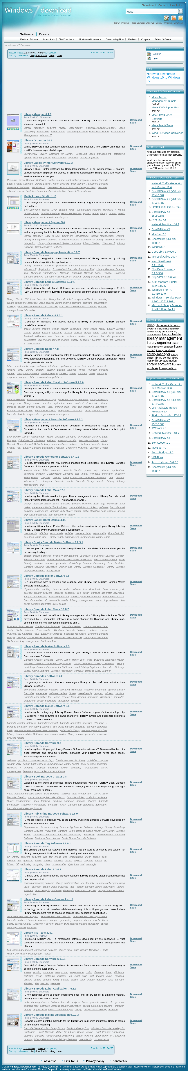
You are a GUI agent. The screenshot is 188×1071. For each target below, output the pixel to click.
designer (101, 979)
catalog (63, 209)
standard (28, 983)
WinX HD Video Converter (167, 132)
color (82, 979)
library (43, 153)
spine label (41, 537)
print (42, 484)
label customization (40, 377)
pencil (36, 332)
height (87, 332)
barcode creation (71, 626)
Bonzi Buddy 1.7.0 (162, 452)
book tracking (34, 343)
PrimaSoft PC (116, 533)
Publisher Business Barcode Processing (57, 834)
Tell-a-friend (149, 5)
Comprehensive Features (48, 247)
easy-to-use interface (70, 410)
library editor (167, 368)
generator (85, 340)
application (66, 366)
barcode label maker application (24, 808)
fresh (10, 730)
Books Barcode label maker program (68, 180)
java (66, 217)
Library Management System (107, 236)
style (70, 864)
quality (74, 340)
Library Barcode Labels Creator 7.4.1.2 (48, 899)
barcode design (49, 373)
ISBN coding (59, 604)
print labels (56, 533)
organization (100, 302)
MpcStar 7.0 (159, 234)
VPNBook (157, 457)
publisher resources (75, 633)
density (120, 332)
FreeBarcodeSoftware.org (60, 1035)
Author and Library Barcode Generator (81, 566)
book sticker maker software (49, 771)
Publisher (119, 1005)
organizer (73, 157)
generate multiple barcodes (73, 399)
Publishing (50, 830)
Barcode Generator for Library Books (44, 1028)
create (27, 328)
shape (94, 328)
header (68, 332)
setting (37, 979)
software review (56, 127)
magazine (12, 377)
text (19, 860)
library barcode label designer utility (69, 299)
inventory (28, 771)
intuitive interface (50, 213)
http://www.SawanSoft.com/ (101, 127)
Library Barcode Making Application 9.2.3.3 (51, 1014)
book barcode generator (94, 764)
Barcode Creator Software (38, 659)
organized (93, 697)
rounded (92, 369)
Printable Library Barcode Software (26, 180)
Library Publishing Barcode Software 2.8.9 (51, 813)
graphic (46, 328)
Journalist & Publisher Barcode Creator (102, 555)
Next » (41, 52)
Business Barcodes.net (44, 273)
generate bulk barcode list (55, 916)
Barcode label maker (35, 697)
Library (27, 265)
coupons (23, 377)
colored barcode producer (33, 920)
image (58, 856)
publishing (29, 667)
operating (64, 689)
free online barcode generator (69, 726)
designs (81, 697)
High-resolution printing (37, 589)
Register (156, 54)
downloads (41, 55)
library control (163, 357)
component (40, 950)
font (82, 864)
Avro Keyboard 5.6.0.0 (165, 462)
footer (102, 328)
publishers (50, 700)
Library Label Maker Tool (70, 659)
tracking (103, 299)
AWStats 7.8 (159, 219)
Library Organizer (89, 157)
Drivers (44, 34)
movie (50, 217)
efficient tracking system (37, 555)
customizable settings (89, 209)
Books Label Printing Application (105, 1032)
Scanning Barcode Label (86, 273)
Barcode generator (59, 596)
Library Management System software (59, 243)
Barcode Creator (72, 470)
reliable (69, 533)
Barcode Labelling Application (50, 265)
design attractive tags (95, 1009)
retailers (25, 856)
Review (108, 273)
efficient (11, 191)
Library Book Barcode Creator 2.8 (45, 776)
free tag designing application (89, 406)
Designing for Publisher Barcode (35, 637)
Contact (163, 5)
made (43, 217)
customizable (59, 157)
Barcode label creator (20, 410)
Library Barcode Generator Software (84, 477)
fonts (89, 659)
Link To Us (176, 5)
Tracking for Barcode (47, 626)
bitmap (11, 864)
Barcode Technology (62, 670)
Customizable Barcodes (60, 473)
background (61, 972)
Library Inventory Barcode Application (61, 827)
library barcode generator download (103, 592)
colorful (51, 369)
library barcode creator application (44, 403)
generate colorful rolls (101, 1002)
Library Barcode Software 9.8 (42, 743)
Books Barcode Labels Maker (85, 830)
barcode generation (112, 336)
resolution (75, 328)
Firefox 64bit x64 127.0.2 (166, 206)
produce (55, 470)
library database (165, 350)
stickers (63, 373)
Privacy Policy (95, 1061)
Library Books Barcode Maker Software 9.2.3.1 (53, 542)
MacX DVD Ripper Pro (165, 107)
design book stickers (34, 764)
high (111, 332)
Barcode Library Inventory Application (90, 265)
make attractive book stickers (99, 511)
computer (119, 697)
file (105, 860)
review (20, 191)
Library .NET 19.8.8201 (38, 932)
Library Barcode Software (96, 276)
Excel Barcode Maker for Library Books (61, 1032)
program (96, 340)
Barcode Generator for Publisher (54, 667)
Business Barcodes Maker (109, 659)
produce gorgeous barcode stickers (74, 801)
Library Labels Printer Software (52, 183)
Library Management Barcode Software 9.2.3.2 (53, 419)
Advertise (50, 1061)
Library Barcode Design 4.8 (41, 348)
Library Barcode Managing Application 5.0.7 (52, 252)
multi (105, 340)
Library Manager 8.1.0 (38, 114)
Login (155, 58)
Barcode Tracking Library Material (63, 276)
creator (65, 697)
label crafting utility (59, 406)
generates (41, 693)
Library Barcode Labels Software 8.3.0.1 (49, 281)
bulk (111, 477)
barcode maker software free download (76, 589)
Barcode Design (85, 481)
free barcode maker (113, 596)
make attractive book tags (41, 399)
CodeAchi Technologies (75, 236)
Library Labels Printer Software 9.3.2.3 (48, 162)
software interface (47, 366)
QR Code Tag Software (32, 440)
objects (78, 860)
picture (36, 328)
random (119, 693)
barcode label (83, 533)
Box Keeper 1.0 (161, 442)
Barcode (64, 273)
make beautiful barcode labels (24, 793)
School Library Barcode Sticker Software (56, 444)
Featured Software (29, 39)
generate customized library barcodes (37, 306)
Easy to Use (52, 236)
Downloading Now (115, 39)
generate (102, 366)
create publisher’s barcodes (22, 302)
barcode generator (56, 563)
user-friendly (76, 127)
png (65, 856)
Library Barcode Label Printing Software (55, 1039)
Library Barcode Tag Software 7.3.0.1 (47, 843)
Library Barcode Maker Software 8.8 (47, 575)
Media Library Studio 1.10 (40, 196)
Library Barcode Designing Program (43, 447)
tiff (17, 864)
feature (100, 976)
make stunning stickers (36, 1002)
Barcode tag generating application (87, 804)
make (109, 976)
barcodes (42, 689)
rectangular (46, 481)
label (104, 332)
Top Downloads (66, 39)
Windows (95, 473)
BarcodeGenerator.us (79, 191)
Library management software (40, 239)
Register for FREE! (165, 168)
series (40, 700)
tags (32, 366)
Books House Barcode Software (79, 838)
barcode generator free (68, 592)
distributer (76, 689)
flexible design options (29, 414)
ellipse (96, 856)
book (104, 856)
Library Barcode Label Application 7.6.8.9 (50, 988)
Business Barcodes (65, 436)
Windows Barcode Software (70, 630)
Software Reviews (69, 239)
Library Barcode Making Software (94, 663)
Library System (91, 243)
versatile (102, 187)
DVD (54, 209)
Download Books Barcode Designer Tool (71, 187)
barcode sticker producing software (87, 797)
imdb (71, 209)
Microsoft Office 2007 (164, 256)
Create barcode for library (70, 760)
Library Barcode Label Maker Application (69, 559)
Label (85, 1002)
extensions (30, 700)
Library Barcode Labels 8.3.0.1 (43, 315)
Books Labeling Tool (78, 1028)
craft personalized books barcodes (78, 306)
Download (136, 120)
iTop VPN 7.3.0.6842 (164, 277)
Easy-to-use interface (35, 596)
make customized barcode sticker (87, 403)
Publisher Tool (48, 641)
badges (57, 477)
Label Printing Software (36, 670)
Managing (118, 265)
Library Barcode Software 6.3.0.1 (45, 958)
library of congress (163, 346)
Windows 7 (46, 135)
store (70, 950)
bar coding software (106, 600)
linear (82, 369)
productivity (60, 514)
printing (37, 972)
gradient (61, 976)
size (77, 473)
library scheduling (172, 334)
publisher (57, 377)
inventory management (65, 555)
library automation (166, 360)
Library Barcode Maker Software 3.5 (47, 646)
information (30, 689)
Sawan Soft (43, 131)
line (45, 856)
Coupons (145, 39)
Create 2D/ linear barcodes (31, 299)
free (94, 299)
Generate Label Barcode (68, 637)
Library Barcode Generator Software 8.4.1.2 (51, 456)
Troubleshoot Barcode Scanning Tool (73, 269)
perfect (78, 332)
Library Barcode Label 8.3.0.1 (42, 869)
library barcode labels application (96, 886)
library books (53, 570)
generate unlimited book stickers (49, 507)
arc (111, 340)
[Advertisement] (36, 85)
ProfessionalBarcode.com (38, 336)
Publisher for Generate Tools (23, 633)
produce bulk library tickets (65, 511)
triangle (65, 340)
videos (45, 209)
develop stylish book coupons (79, 890)
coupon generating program (66, 920)
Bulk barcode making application (81, 923)
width (85, 328)
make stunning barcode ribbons (46, 797)
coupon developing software (39, 883)
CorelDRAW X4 (161, 229)
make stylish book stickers (83, 507)
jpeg (76, 864)
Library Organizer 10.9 (38, 140)
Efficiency (89, 834)
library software (159, 364)
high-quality (99, 533)
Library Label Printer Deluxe (64, 537)
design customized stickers (97, 1005)
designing (29, 473)
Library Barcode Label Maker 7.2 (44, 490)
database (29, 537)
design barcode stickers (111, 890)
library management (49, 340)
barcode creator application (66, 1005)
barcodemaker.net (48, 723)
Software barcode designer (65, 1002)
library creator (162, 331)
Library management (33, 436)
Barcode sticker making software (26, 406)
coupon (64, 328)
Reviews (132, 39)
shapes (91, 979)
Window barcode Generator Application (47, 663)
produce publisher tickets (52, 767)
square (27, 972)
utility (20, 369)
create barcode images (60, 1009)
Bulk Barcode (51, 793)
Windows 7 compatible (38, 630)
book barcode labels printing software (60, 302)
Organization (31, 827)
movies (113, 213)
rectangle (57, 332)
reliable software (16, 399)
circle (96, 332)
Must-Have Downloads (90, 39)
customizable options (105, 559)
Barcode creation (33, 600)
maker (85, 473)
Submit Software (163, 39)
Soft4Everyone (32, 209)
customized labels (45, 410)
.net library (21, 953)
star (37, 983)
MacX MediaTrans (162, 125)
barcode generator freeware (85, 596)
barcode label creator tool (76, 793)
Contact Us (120, 1061)
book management (100, 153)
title (32, 55)
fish (9, 950)
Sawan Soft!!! (58, 131)
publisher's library (69, 730)
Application (44, 269)
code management (22, 950)
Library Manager (34, 127)
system (112, 689)
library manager (158, 354)
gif (8, 856)
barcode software (89, 440)
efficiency (112, 503)
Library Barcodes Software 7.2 (43, 676)
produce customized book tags (36, 760)
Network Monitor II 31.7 (166, 224)
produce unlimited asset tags (88, 503)
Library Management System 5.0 (44, 222)
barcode (102, 306)
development (35, 953)
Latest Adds (49, 39)
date (59, 55)
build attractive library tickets (63, 764)
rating (52, 55)
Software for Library (61, 153)
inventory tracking (67, 440)
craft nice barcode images (22, 916)
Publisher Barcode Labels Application (46, 191)
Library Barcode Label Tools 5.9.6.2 (46, 609)
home (95, 213)
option (89, 972)
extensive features (71, 213)
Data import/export (113, 589)
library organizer (42, 157)
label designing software (48, 890)
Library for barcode (51, 633)
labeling (11, 306)
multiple (40, 473)
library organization (77, 131)
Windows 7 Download (19, 45)
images (11, 369)
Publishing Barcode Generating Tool (90, 563)
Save (133, 122)
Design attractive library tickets (41, 503)
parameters (30, 340)
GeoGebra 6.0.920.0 (164, 251)
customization (71, 883)
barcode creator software (38, 592)
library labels (103, 537)
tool (84, 366)
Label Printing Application (87, 667)
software (87, 302)
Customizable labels (56, 600)
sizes (76, 366)
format (55, 328)
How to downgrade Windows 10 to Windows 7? (164, 77)
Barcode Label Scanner (98, 670)
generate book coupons (56, 414)
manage (53, 689)
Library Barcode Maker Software (25, 734)
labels (72, 373)
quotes (87, 213)
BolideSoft (81, 153)
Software (27, 34)
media (58, 217)
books (92, 373)
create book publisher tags (58, 886)
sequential (100, 689)
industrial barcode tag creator (90, 916)
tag (51, 856)
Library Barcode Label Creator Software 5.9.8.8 (54, 382)
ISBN (50, 436)
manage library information (21, 310)
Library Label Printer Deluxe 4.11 (45, 519)
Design (61, 369)
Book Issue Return (99, 131)
